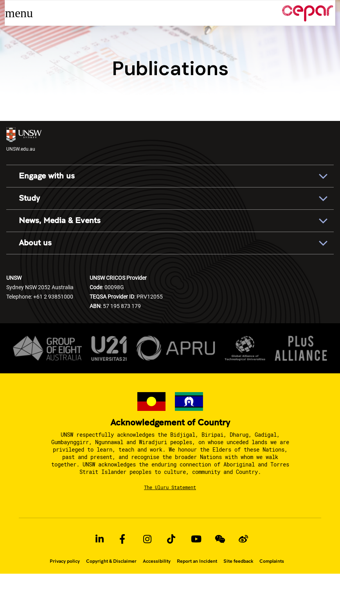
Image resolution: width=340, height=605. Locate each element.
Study (29, 198)
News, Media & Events (60, 220)
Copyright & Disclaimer (111, 561)
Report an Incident (197, 561)
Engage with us (47, 176)
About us (35, 243)
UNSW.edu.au (23, 139)
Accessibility (157, 561)
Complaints (271, 561)
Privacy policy (65, 561)
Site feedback (238, 561)
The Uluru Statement (170, 487)
